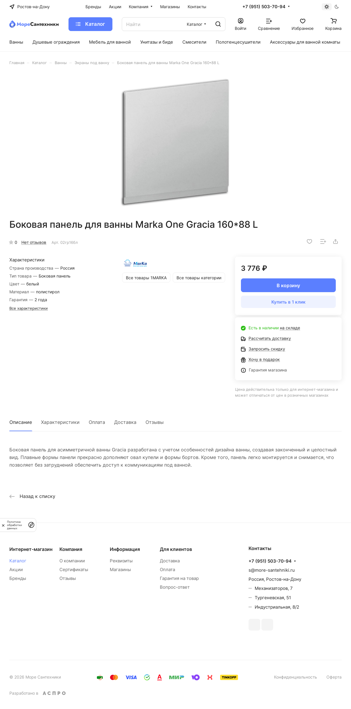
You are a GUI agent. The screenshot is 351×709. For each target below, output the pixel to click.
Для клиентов (176, 549)
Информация (125, 549)
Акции (16, 569)
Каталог (17, 561)
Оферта (334, 676)
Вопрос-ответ (175, 587)
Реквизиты (121, 561)
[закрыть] (3, 525)
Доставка (125, 422)
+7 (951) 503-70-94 (263, 6)
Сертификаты (73, 569)
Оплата (97, 422)
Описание (20, 422)
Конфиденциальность (295, 676)
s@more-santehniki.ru (272, 570)
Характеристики (60, 422)
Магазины (120, 569)
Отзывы (154, 422)
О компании (72, 561)
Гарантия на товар (179, 578)
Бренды (17, 578)
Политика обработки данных (14, 525)
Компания (70, 549)
